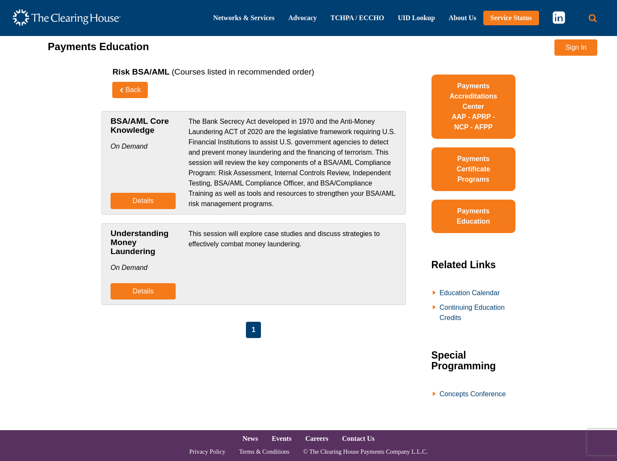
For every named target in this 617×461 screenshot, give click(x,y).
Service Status (511, 17)
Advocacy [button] (302, 17)
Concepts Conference (473, 394)
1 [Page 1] (253, 329)
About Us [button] (462, 17)
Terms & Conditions (264, 451)
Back (130, 89)
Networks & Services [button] (244, 17)
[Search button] (592, 18)
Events (281, 438)
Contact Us (358, 438)
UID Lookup (416, 17)
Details (142, 200)
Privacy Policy (207, 451)
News (250, 438)
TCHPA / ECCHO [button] (357, 17)
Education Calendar (470, 292)
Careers (316, 438)
